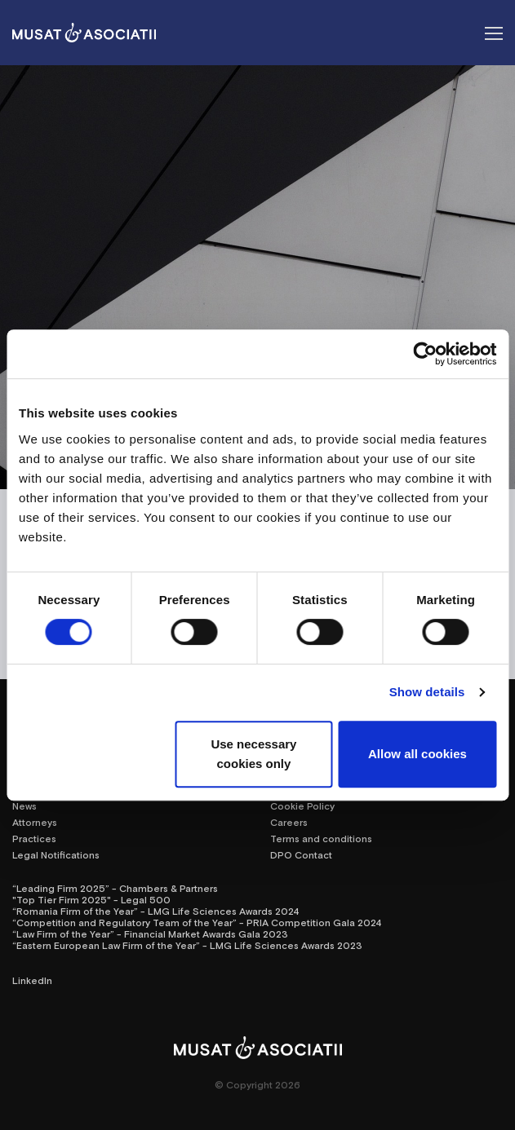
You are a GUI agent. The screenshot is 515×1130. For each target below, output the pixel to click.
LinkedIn (32, 980)
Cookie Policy (302, 805)
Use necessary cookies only (253, 753)
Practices (34, 838)
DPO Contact (301, 854)
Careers (289, 822)
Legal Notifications (56, 854)
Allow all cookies (417, 754)
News (24, 805)
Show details (427, 692)
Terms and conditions (321, 838)
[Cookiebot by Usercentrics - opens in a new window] (424, 354)
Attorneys (34, 822)
